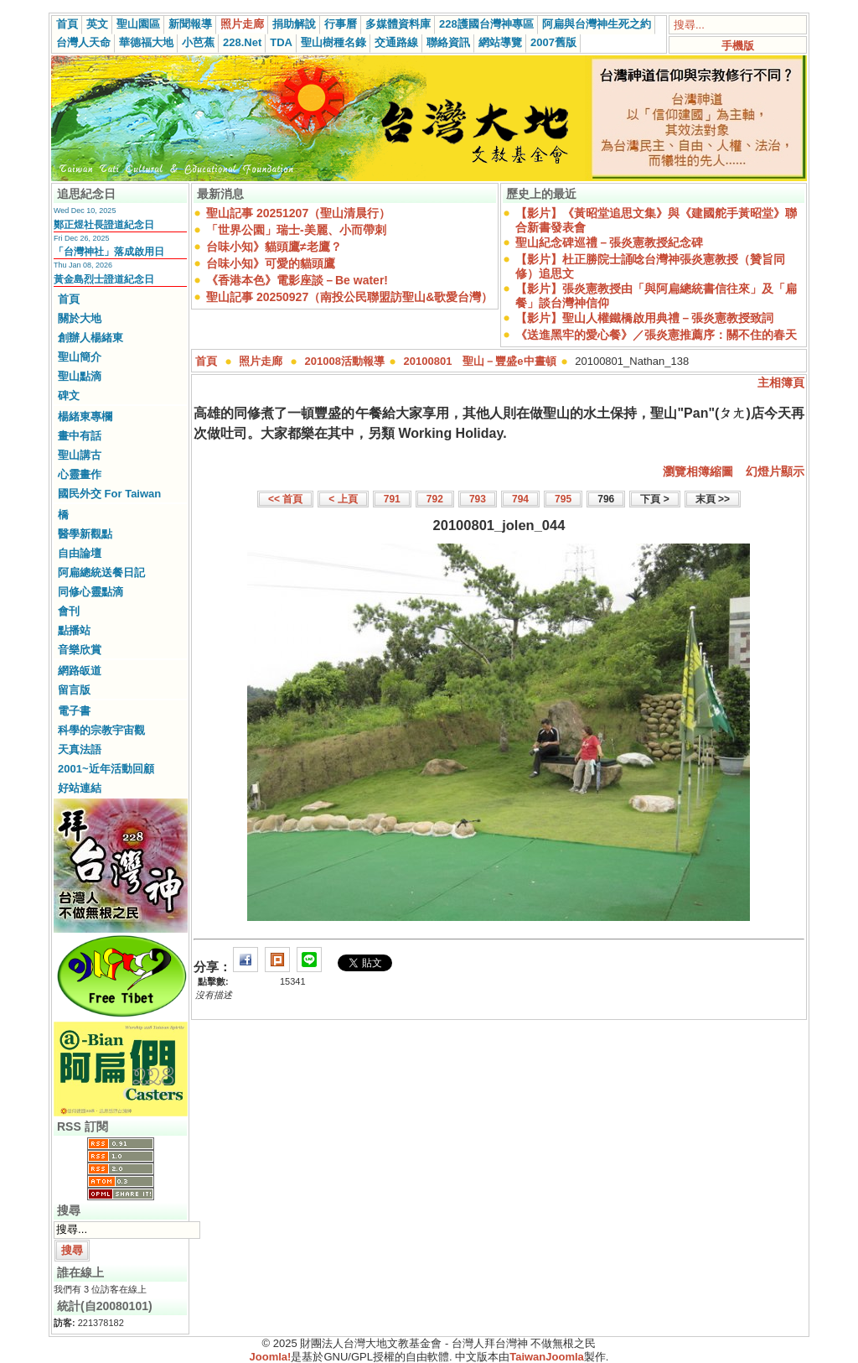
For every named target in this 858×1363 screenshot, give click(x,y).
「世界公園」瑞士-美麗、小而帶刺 (296, 230)
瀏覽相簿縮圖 (698, 471)
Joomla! (271, 1356)
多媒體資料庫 (398, 24)
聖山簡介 (79, 357)
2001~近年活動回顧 (106, 768)
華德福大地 (146, 42)
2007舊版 (553, 42)
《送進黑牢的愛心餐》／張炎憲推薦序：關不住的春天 (656, 334)
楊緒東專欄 (85, 416)
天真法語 (79, 749)
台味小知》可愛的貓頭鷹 (270, 263)
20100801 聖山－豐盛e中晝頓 (480, 361)
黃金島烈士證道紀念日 (104, 279)
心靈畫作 (79, 474)
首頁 (67, 24)
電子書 (74, 711)
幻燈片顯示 (775, 471)
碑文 (69, 395)
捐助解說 (294, 24)
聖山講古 (79, 455)
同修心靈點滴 (90, 591)
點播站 (74, 630)
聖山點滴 (79, 376)
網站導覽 (500, 42)
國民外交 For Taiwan (109, 493)
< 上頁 (342, 499)
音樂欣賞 (79, 649)
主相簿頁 (780, 382)
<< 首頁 (285, 499)
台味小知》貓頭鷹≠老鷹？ (274, 246)
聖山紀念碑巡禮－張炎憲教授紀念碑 (609, 242)
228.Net (242, 42)
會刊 (69, 611)
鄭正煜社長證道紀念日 (104, 225)
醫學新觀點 (85, 534)
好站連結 (79, 788)
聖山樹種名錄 (333, 42)
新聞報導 (190, 24)
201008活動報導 (345, 361)
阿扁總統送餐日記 (101, 572)
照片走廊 (242, 24)
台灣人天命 (83, 42)
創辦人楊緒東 (90, 337)
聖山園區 (138, 24)
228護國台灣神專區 (486, 24)
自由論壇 (79, 553)
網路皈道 (79, 670)
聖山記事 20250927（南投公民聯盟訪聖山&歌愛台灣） (349, 297)
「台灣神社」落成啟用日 (109, 252)
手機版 (737, 45)
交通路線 (396, 42)
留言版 (74, 690)
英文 (97, 24)
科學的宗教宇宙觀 (101, 730)
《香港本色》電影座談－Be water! (297, 280)
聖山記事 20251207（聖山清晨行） (298, 213)
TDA (281, 42)
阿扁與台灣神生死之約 (596, 24)
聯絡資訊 (448, 42)
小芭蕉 (198, 42)
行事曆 (340, 24)
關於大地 (79, 318)
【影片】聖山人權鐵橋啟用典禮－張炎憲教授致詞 (644, 318)
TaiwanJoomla (546, 1356)
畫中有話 (79, 435)
